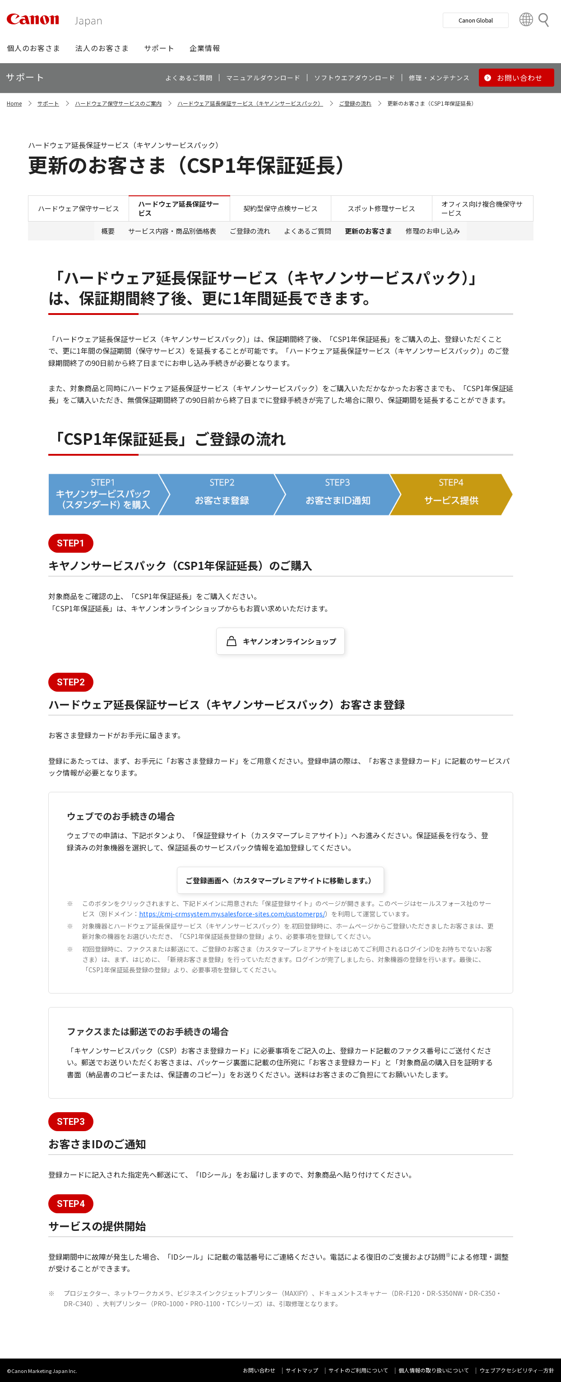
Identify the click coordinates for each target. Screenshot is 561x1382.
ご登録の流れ (355, 103)
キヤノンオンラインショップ (289, 641)
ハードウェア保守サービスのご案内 (118, 103)
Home (14, 103)
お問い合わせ (259, 1370)
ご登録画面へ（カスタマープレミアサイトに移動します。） (280, 880)
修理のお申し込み (433, 231)
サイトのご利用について (358, 1370)
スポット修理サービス (381, 208)
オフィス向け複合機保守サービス (482, 208)
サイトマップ (302, 1370)
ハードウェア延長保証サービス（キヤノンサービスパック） (250, 103)
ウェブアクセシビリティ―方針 (516, 1370)
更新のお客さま (368, 231)
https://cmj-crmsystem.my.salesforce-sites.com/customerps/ (232, 913)
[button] (33, 48)
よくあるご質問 (307, 231)
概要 (108, 231)
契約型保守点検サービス (280, 208)
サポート (48, 103)
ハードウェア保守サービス (78, 208)
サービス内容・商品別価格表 (172, 231)
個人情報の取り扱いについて (434, 1370)
